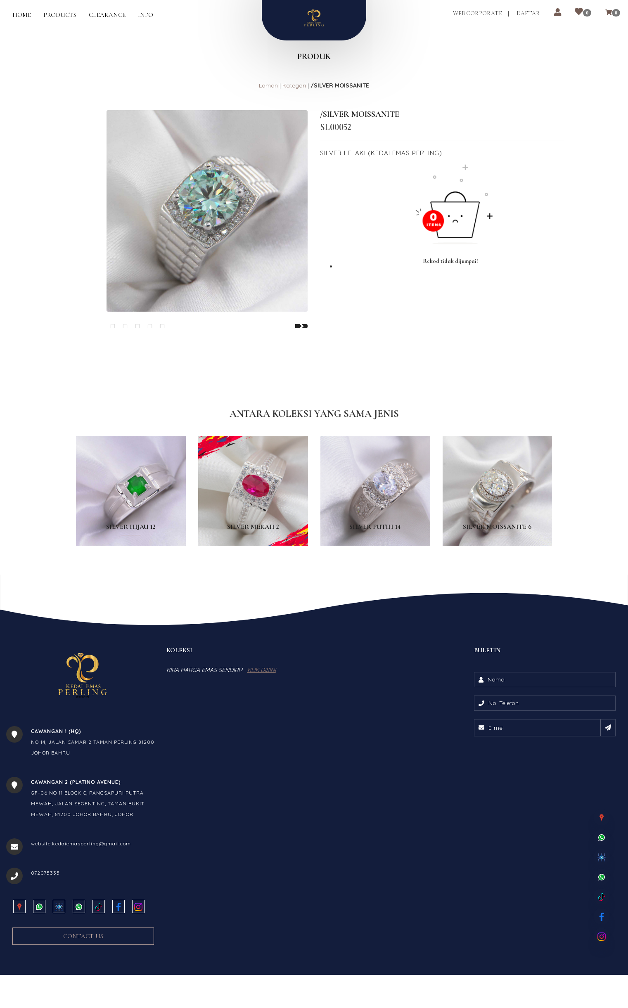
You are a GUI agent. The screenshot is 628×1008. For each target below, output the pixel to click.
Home (21, 15)
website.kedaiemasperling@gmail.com (81, 885)
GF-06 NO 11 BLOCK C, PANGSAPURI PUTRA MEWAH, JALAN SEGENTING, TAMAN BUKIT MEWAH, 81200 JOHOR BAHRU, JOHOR (88, 845)
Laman (268, 85)
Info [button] (145, 15)
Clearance (107, 15)
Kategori (294, 85)
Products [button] (59, 15)
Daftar (527, 14)
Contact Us (83, 977)
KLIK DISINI (261, 711)
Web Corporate (476, 14)
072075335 (45, 914)
